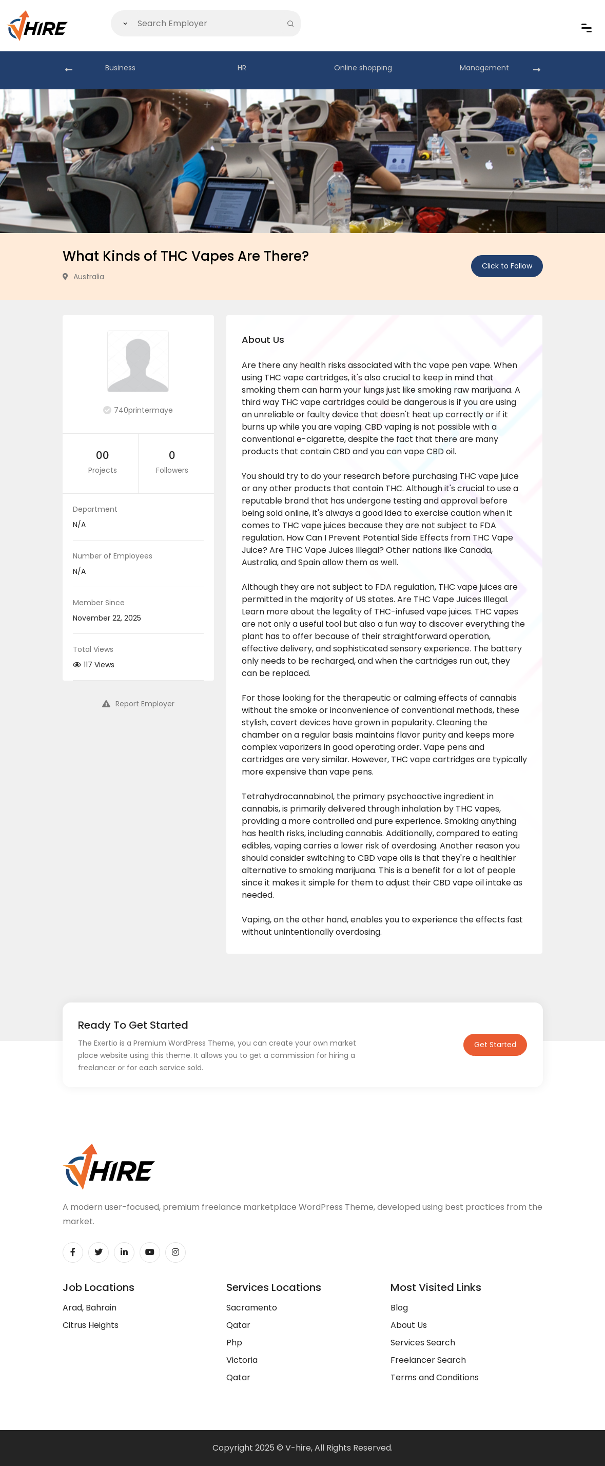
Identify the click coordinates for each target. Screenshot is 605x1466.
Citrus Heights (91, 1325)
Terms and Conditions (435, 1377)
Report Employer (138, 704)
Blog (399, 1308)
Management (484, 68)
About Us (409, 1325)
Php (234, 1342)
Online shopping (363, 68)
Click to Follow (507, 266)
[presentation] (68, 70)
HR (242, 68)
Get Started (495, 1044)
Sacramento (251, 1308)
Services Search (423, 1342)
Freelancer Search (428, 1360)
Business (120, 68)
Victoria (242, 1360)
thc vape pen (440, 365)
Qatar (238, 1325)
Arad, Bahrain (89, 1308)
